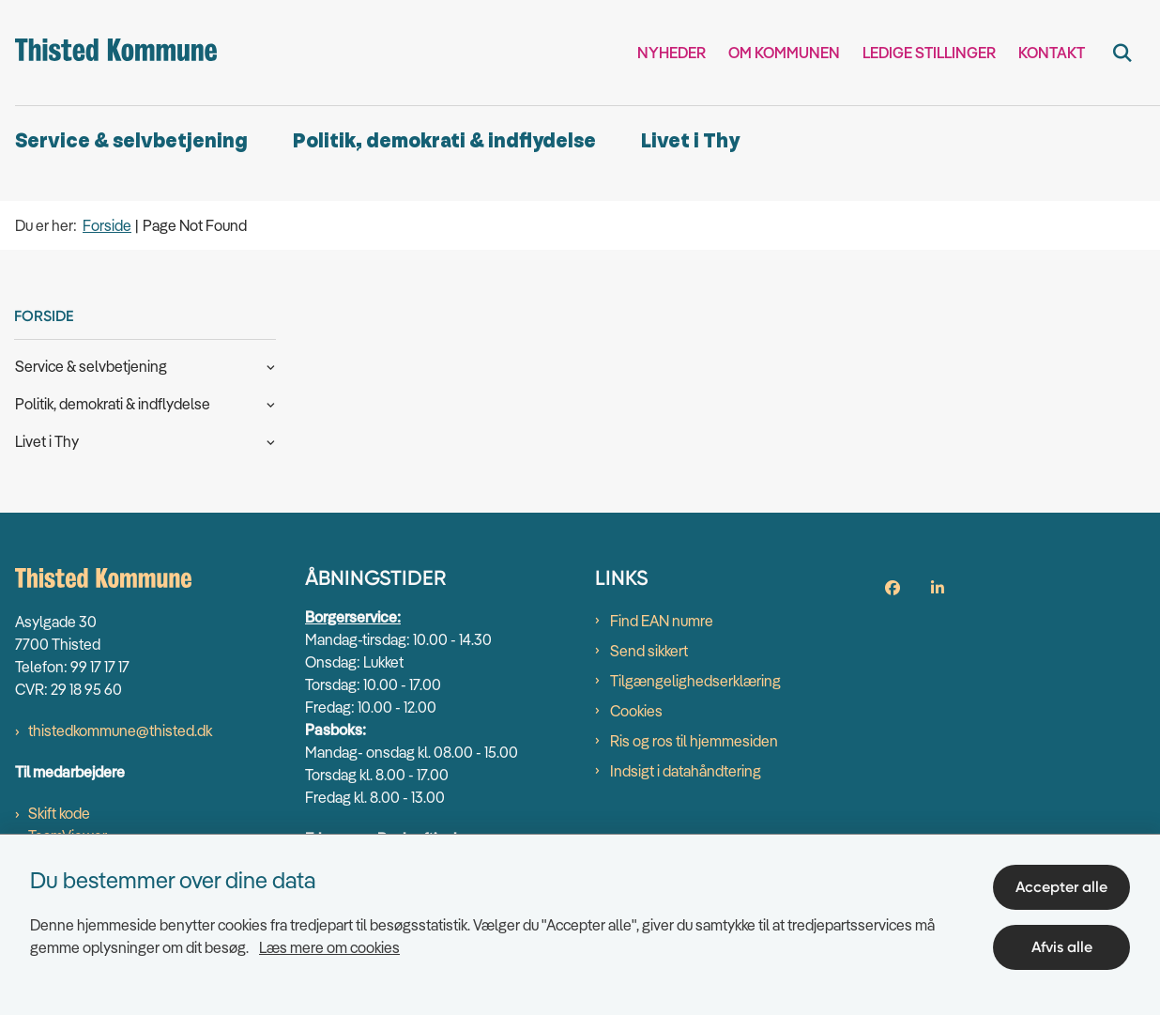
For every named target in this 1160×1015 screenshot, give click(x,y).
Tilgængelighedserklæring (695, 680)
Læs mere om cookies (329, 947)
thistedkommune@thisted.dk (120, 730)
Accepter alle (1061, 887)
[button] (266, 365)
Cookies (636, 710)
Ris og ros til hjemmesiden (694, 740)
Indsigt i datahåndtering (685, 770)
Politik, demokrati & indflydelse (444, 141)
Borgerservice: (353, 616)
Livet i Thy (690, 141)
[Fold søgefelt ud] (1122, 52)
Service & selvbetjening (131, 141)
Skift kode (59, 813)
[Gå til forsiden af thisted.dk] (108, 52)
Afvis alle (1061, 947)
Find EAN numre (661, 620)
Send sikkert (649, 650)
